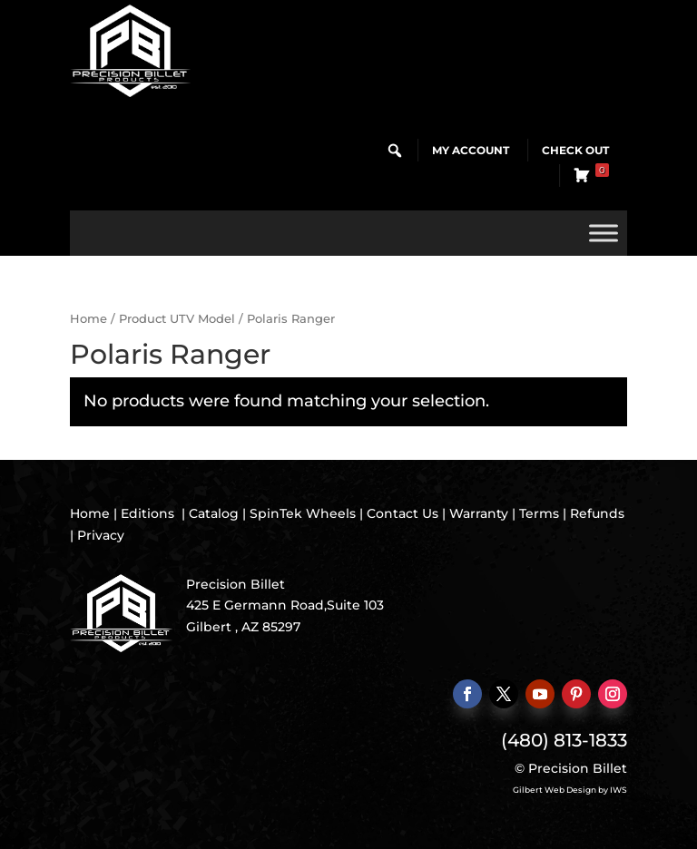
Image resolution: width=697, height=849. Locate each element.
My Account (470, 150)
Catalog (214, 513)
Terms (539, 513)
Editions (147, 513)
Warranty (478, 513)
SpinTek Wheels (303, 513)
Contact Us (402, 513)
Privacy (100, 535)
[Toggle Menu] (603, 232)
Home (88, 319)
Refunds (597, 513)
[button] (394, 150)
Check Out (575, 150)
